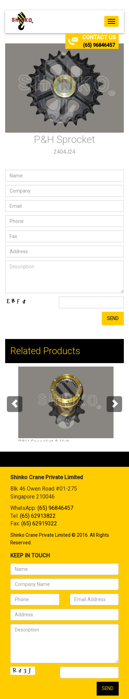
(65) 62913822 (38, 516)
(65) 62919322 (39, 523)
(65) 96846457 (99, 45)
